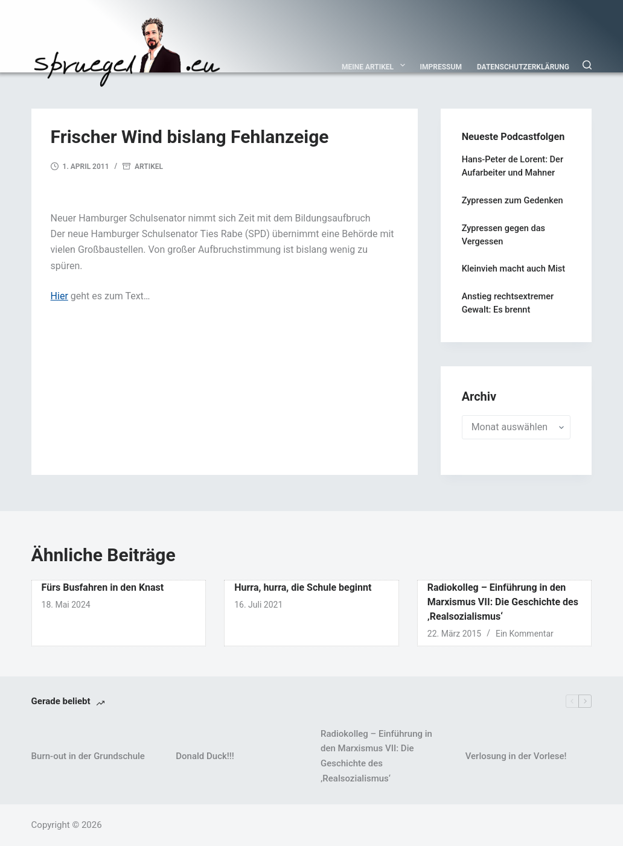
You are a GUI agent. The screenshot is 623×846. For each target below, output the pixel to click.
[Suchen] (587, 64)
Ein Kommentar (525, 633)
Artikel (149, 166)
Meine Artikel (376, 65)
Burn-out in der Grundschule (88, 756)
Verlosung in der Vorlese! (516, 756)
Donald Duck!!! (205, 756)
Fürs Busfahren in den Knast (103, 587)
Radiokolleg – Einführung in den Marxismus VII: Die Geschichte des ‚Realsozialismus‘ (502, 602)
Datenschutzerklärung (523, 67)
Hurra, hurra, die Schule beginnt (302, 587)
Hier (59, 296)
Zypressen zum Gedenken (512, 201)
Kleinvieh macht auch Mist (514, 269)
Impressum (441, 67)
